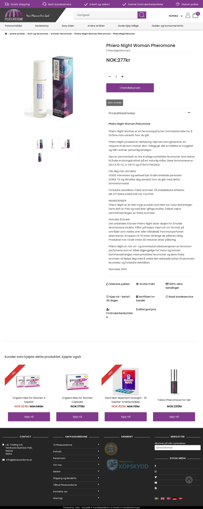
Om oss (76, 464)
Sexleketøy (42, 26)
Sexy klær (68, 26)
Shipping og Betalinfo (76, 478)
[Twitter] (178, 477)
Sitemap (76, 498)
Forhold (76, 451)
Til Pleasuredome (76, 445)
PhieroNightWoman (124, 33)
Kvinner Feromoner (61, 33)
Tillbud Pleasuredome (76, 484)
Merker (76, 471)
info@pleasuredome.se (19, 459)
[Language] (175, 15)
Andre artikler (96, 26)
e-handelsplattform (100, 507)
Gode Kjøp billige (128, 26)
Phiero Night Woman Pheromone (92, 33)
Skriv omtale (114, 102)
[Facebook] (178, 466)
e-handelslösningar (130, 507)
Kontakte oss (76, 491)
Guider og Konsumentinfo (167, 26)
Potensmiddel (13, 26)
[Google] (178, 488)
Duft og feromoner (38, 33)
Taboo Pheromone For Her (174, 400)
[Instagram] (178, 471)
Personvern (76, 458)
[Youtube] (178, 482)
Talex (77, 507)
